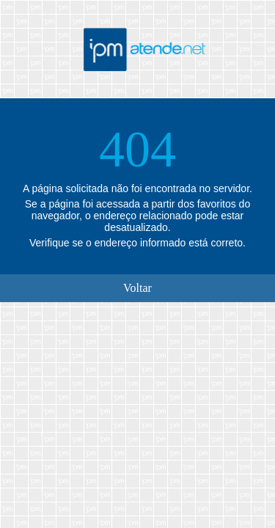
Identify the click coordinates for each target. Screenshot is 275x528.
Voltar (137, 288)
